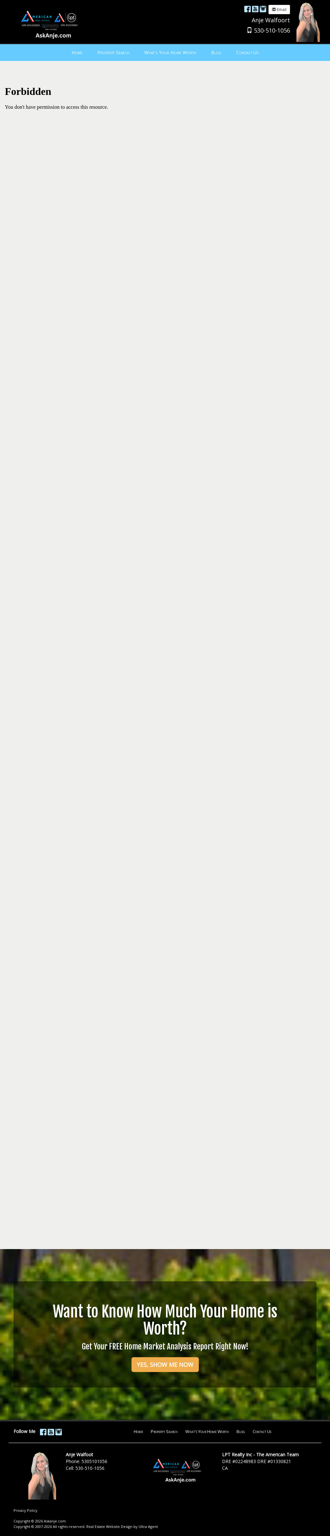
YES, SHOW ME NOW (165, 1364)
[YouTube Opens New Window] (255, 9)
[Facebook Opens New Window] (247, 9)
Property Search (164, 1431)
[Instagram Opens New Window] (263, 9)
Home (138, 1431)
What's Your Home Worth (207, 1431)
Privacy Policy (25, 1510)
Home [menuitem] (77, 52)
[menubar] (165, 52)
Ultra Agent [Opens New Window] (148, 1526)
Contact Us (262, 1431)
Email (279, 9)
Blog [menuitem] (216, 52)
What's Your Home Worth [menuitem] (170, 52)
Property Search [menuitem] (113, 52)
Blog (241, 1431)
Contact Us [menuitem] (247, 52)
